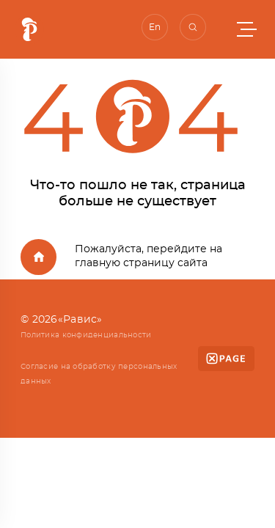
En (155, 27)
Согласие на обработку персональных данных (99, 374)
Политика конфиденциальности (86, 335)
